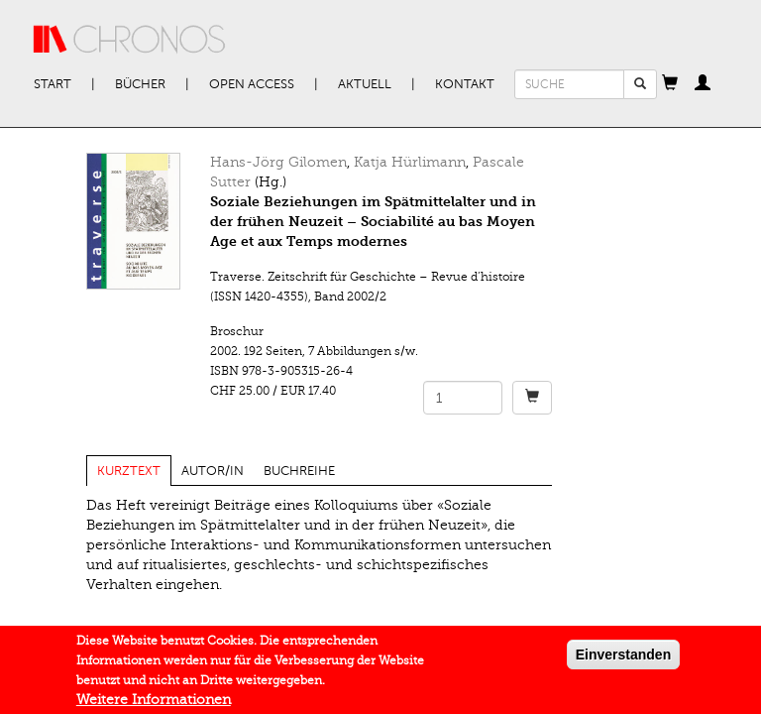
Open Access (251, 84)
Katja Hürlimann (410, 162)
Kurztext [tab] (129, 471)
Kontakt (464, 84)
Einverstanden (623, 658)
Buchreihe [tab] (299, 471)
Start (52, 84)
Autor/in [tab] (212, 471)
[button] (670, 84)
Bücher (140, 84)
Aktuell (364, 84)
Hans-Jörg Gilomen (278, 162)
